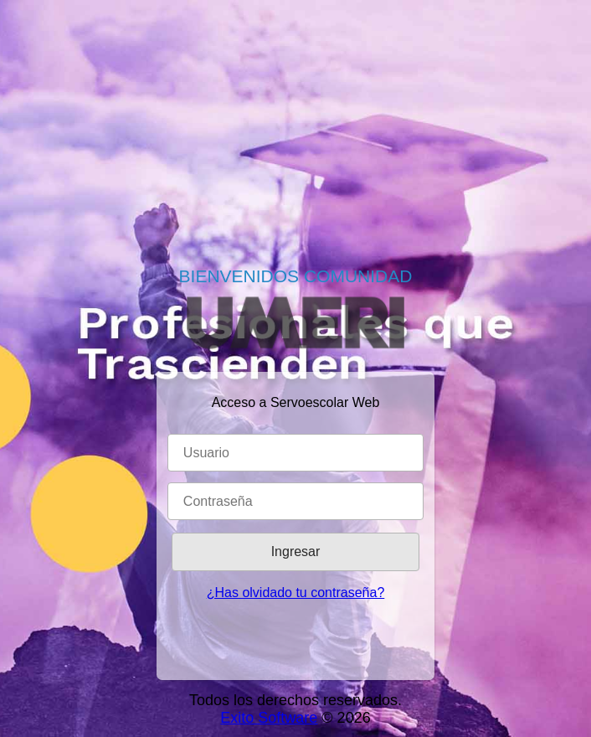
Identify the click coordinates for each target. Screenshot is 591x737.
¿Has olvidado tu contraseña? (296, 592)
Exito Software (268, 717)
